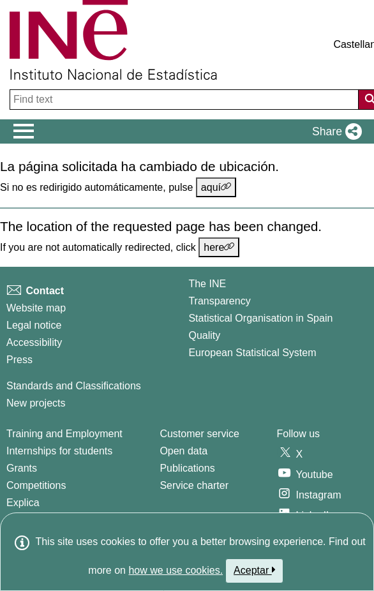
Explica (23, 502)
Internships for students (59, 450)
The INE (207, 283)
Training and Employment (64, 433)
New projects (35, 403)
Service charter (194, 485)
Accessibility (34, 342)
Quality (204, 335)
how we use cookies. (175, 570)
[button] (334, 131)
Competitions (36, 485)
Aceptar (254, 570)
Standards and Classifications (73, 385)
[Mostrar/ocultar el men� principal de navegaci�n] (24, 131)
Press (19, 359)
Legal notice (33, 325)
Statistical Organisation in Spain (260, 318)
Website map (36, 308)
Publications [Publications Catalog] (187, 468)
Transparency (219, 301)
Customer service (199, 433)
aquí (216, 187)
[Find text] (185, 99)
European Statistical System (252, 352)
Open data (183, 450)
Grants (21, 468)
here (219, 247)
